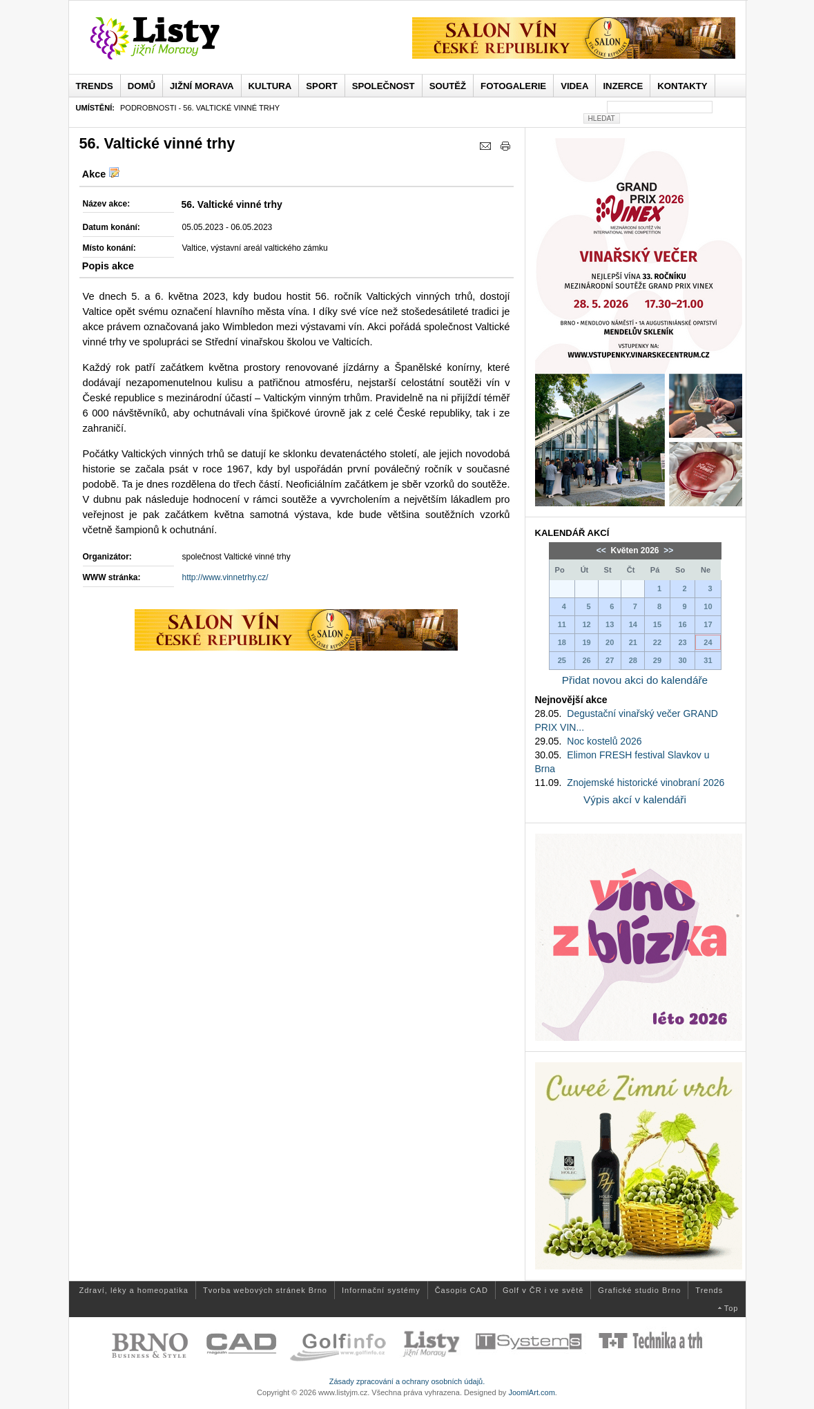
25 (562, 660)
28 (633, 660)
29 (657, 660)
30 (682, 660)
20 (609, 642)
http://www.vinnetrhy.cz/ (225, 577)
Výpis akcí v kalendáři (634, 799)
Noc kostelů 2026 (604, 741)
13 (609, 624)
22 (657, 642)
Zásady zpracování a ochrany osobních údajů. (407, 1381)
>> (667, 550)
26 (586, 660)
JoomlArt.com (531, 1392)
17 (708, 624)
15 (657, 624)
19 (586, 642)
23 (682, 642)
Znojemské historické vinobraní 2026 (645, 782)
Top (731, 1308)
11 (562, 624)
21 (633, 642)
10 (708, 606)
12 (586, 624)
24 (708, 642)
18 (562, 642)
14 (633, 624)
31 (708, 660)
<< (602, 550)
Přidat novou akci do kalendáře (635, 680)
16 (682, 624)
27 (609, 660)
